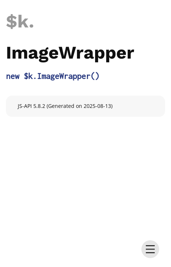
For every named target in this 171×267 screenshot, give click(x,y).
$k (17, 21)
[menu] (150, 249)
